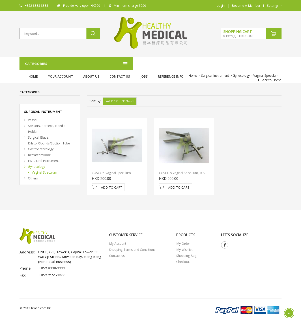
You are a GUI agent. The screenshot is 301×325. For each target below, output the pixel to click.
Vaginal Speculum (44, 167)
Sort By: (95, 96)
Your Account (134, 63)
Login (221, 5)
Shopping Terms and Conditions (132, 244)
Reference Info (244, 63)
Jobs (217, 63)
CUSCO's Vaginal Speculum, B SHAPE (186, 168)
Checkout (183, 257)
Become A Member (246, 5)
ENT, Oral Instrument (43, 156)
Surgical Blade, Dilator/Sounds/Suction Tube (49, 135)
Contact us (193, 63)
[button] (274, 5)
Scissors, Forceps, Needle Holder (46, 124)
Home (107, 63)
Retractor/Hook (39, 150)
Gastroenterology (41, 144)
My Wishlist (184, 244)
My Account (117, 238)
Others (33, 173)
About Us (165, 63)
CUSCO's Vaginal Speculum (111, 168)
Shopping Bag (186, 251)
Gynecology (72, 75)
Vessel (32, 115)
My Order (183, 238)
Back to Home (269, 75)
